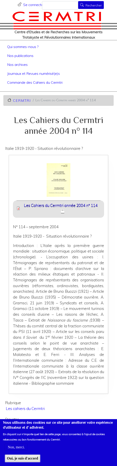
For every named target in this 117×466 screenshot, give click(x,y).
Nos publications (20, 55)
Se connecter (33, 4)
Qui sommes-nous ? (22, 46)
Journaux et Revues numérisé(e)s (33, 73)
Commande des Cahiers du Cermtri (35, 82)
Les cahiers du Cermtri (25, 408)
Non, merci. (16, 452)
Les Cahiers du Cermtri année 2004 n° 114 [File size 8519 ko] (61, 205)
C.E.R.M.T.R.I (21, 100)
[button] (58, 181)
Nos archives (17, 64)
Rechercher (94, 5)
